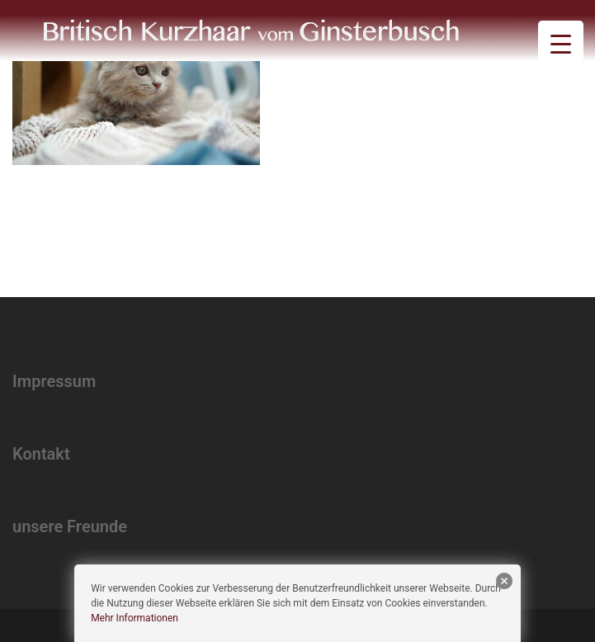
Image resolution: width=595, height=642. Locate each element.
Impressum (54, 381)
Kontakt (41, 454)
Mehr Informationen (134, 618)
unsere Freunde (69, 526)
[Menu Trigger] (560, 43)
